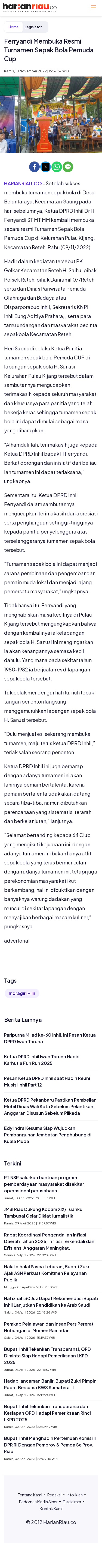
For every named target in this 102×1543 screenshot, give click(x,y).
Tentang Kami (30, 1494)
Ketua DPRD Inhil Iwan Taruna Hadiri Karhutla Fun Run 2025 (41, 1060)
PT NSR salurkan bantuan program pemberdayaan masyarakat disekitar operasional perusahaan (44, 1184)
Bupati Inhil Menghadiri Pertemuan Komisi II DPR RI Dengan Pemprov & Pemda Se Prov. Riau (50, 1444)
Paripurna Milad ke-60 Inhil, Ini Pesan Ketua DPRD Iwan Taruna (50, 1038)
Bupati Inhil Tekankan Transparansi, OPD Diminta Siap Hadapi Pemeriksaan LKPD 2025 (47, 1355)
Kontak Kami (51, 1508)
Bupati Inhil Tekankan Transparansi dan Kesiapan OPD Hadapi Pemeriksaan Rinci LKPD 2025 (47, 1412)
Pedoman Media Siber (38, 1501)
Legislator (33, 27)
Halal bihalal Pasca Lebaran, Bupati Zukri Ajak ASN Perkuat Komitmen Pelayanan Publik (47, 1273)
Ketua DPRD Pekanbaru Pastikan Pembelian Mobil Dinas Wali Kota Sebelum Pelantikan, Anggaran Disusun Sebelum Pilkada (50, 1106)
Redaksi (54, 1494)
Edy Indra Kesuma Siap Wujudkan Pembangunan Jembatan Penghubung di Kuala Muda (47, 1134)
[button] (34, 167)
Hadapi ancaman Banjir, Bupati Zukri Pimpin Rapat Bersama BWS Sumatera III (50, 1384)
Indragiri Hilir (22, 993)
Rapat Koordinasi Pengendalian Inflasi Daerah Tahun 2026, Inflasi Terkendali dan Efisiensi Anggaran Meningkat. (49, 1241)
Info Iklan (75, 1494)
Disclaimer (72, 1501)
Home (13, 27)
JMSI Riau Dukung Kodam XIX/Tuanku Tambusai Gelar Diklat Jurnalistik (43, 1212)
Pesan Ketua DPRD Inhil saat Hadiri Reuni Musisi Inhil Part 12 (47, 1081)
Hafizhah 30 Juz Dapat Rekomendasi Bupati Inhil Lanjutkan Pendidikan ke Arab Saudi (51, 1301)
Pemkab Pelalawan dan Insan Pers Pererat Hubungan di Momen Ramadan (49, 1327)
